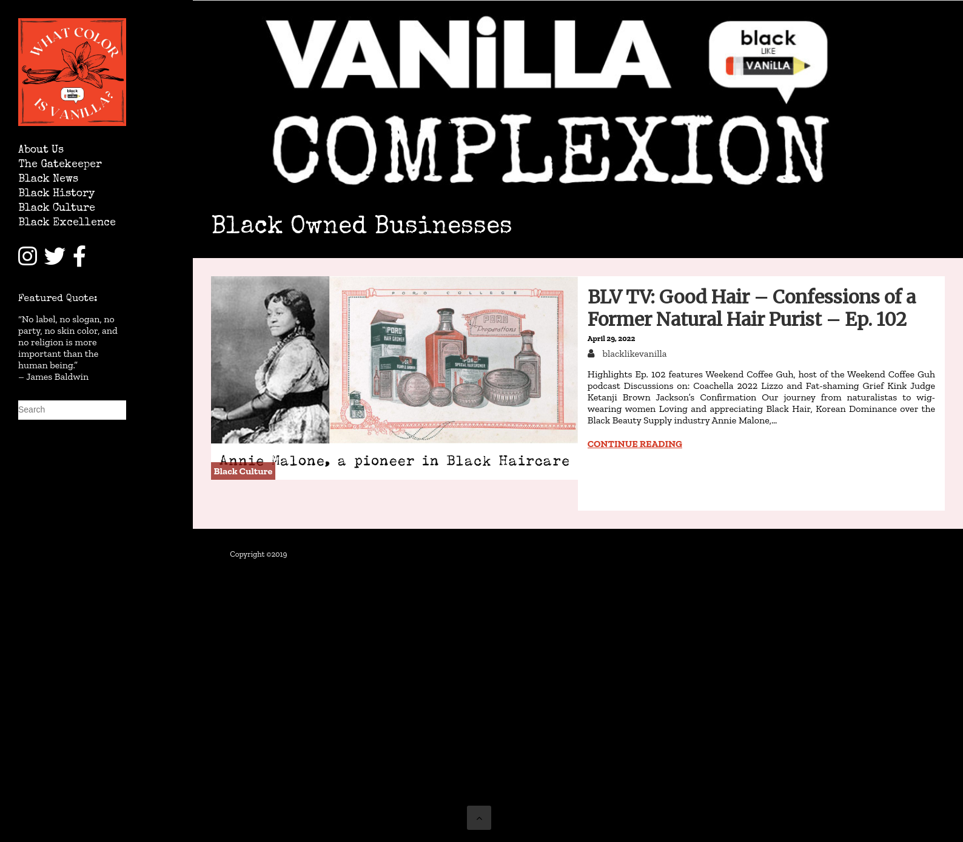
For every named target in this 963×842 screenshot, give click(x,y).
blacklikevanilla (633, 353)
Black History (56, 194)
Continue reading (635, 443)
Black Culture (56, 209)
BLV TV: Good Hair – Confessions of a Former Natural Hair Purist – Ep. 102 (752, 308)
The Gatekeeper (60, 165)
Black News (48, 179)
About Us (41, 150)
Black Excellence (67, 223)
